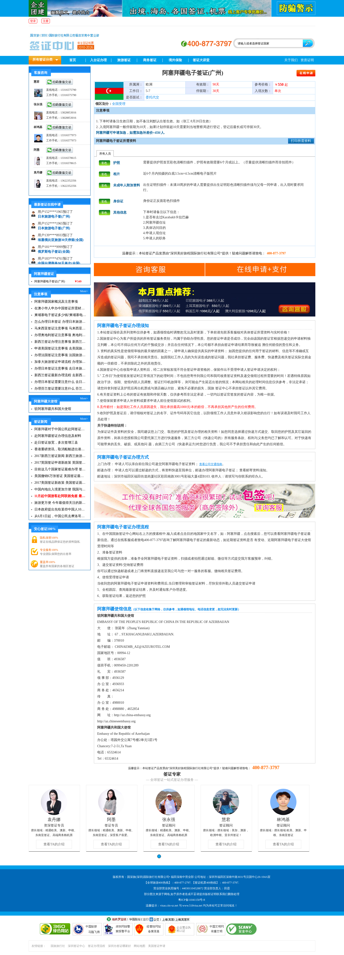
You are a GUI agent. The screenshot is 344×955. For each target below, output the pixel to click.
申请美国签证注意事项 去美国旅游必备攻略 (60, 348)
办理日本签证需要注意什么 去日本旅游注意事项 (60, 382)
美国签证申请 (156, 946)
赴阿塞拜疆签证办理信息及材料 (57, 436)
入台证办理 (98, 60)
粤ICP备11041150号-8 (191, 899)
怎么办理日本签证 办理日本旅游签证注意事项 (60, 321)
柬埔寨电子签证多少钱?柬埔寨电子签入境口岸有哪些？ (60, 315)
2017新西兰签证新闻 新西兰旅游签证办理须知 (60, 456)
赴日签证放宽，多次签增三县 (56, 442)
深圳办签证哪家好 (119, 946)
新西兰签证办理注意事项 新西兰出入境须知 (60, 341)
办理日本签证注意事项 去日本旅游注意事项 (60, 368)
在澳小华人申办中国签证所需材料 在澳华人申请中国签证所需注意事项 (60, 308)
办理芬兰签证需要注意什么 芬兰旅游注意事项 (60, 388)
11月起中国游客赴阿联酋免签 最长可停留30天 (60, 496)
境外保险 (175, 60)
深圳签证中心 (76, 946)
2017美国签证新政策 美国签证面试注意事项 (60, 482)
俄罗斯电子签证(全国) (54, 253)
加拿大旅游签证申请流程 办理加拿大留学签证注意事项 (60, 362)
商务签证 (149, 60)
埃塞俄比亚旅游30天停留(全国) (60, 241)
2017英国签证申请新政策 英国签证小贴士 (60, 462)
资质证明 (307, 60)
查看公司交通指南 (210, 464)
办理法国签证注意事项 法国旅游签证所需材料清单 (60, 355)
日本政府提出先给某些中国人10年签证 (60, 509)
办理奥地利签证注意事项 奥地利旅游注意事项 (60, 335)
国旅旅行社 (58, 946)
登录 (33, 21)
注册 (45, 21)
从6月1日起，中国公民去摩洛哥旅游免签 (60, 516)
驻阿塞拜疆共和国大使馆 (52, 409)
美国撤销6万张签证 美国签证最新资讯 (60, 476)
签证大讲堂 (201, 60)
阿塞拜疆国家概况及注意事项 (56, 301)
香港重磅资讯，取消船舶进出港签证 (60, 449)
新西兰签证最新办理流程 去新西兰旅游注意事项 (60, 375)
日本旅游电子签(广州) (54, 218)
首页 (72, 60)
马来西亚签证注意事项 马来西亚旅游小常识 (60, 328)
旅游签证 (124, 60)
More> (84, 291)
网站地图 (139, 946)
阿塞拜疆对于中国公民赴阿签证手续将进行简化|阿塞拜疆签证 (60, 429)
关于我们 (291, 60)
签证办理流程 (96, 946)
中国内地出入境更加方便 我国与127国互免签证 (60, 489)
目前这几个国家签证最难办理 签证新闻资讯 (60, 469)
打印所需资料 (301, 141)
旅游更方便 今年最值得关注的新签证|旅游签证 (60, 502)
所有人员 (105, 153)
